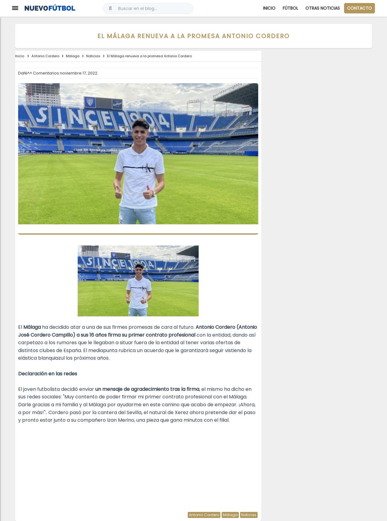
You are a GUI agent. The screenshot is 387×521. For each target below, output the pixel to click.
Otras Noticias (322, 8)
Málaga (230, 514)
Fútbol (290, 8)
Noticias (248, 514)
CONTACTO (359, 8)
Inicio (269, 8)
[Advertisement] (138, 466)
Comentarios (46, 73)
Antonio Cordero (204, 514)
